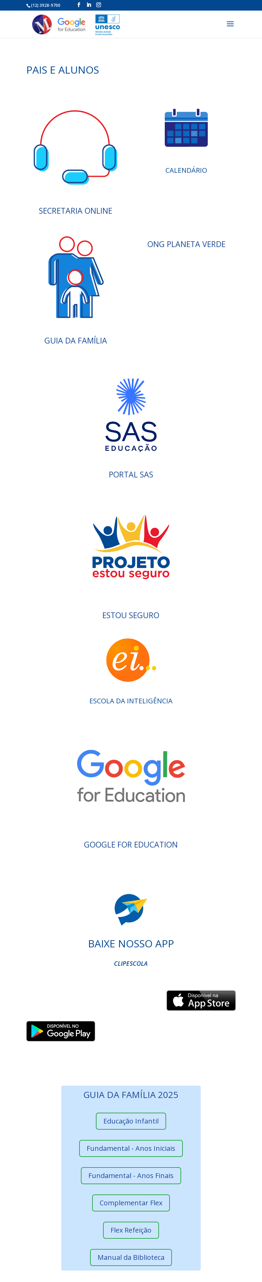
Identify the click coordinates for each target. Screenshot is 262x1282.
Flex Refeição (131, 1230)
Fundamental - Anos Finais (131, 1175)
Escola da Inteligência (131, 700)
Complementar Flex (131, 1202)
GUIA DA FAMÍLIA (75, 340)
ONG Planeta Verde (186, 244)
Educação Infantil (131, 1121)
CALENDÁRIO (186, 170)
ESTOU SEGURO (130, 615)
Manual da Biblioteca (131, 1257)
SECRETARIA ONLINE (75, 210)
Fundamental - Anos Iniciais (131, 1148)
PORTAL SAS (131, 474)
